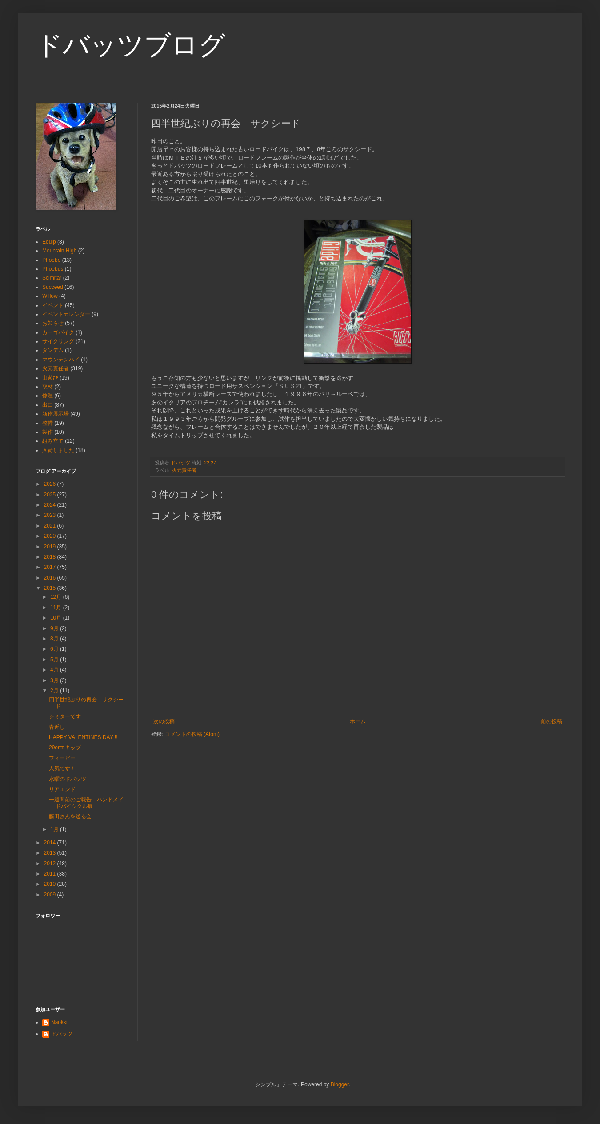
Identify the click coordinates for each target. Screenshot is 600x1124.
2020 (50, 536)
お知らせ (53, 323)
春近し (57, 727)
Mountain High (59, 251)
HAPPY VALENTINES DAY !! (83, 737)
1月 (55, 829)
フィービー (62, 758)
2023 (50, 515)
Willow (50, 296)
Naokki (59, 1022)
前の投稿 (551, 721)
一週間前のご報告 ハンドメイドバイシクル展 (86, 802)
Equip (49, 242)
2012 (50, 863)
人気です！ (62, 768)
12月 (56, 597)
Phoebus (52, 269)
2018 (50, 557)
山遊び (50, 378)
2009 (50, 895)
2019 (50, 547)
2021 (50, 526)
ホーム (358, 721)
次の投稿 (164, 721)
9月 (55, 628)
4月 (55, 670)
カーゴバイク (58, 332)
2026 (50, 484)
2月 (55, 691)
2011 (50, 874)
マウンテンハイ (61, 359)
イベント (53, 305)
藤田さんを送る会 (70, 816)
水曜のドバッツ (67, 779)
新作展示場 (55, 414)
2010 (50, 884)
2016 (50, 578)
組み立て (53, 441)
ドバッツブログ (130, 45)
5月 (55, 659)
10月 (56, 618)
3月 (55, 680)
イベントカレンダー (66, 314)
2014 (50, 843)
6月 (55, 649)
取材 (47, 387)
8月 (55, 639)
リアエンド (62, 789)
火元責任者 (184, 470)
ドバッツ (61, 1034)
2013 (50, 853)
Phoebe (51, 260)
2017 (50, 567)
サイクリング (58, 341)
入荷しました (58, 450)
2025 (50, 495)
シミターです (65, 716)
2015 (50, 588)
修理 (47, 395)
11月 (56, 607)
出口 (47, 405)
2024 (50, 505)
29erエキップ (65, 747)
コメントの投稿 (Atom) (192, 734)
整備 (47, 423)
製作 (47, 432)
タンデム (53, 350)
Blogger (340, 1084)
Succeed (52, 287)
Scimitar (51, 278)
